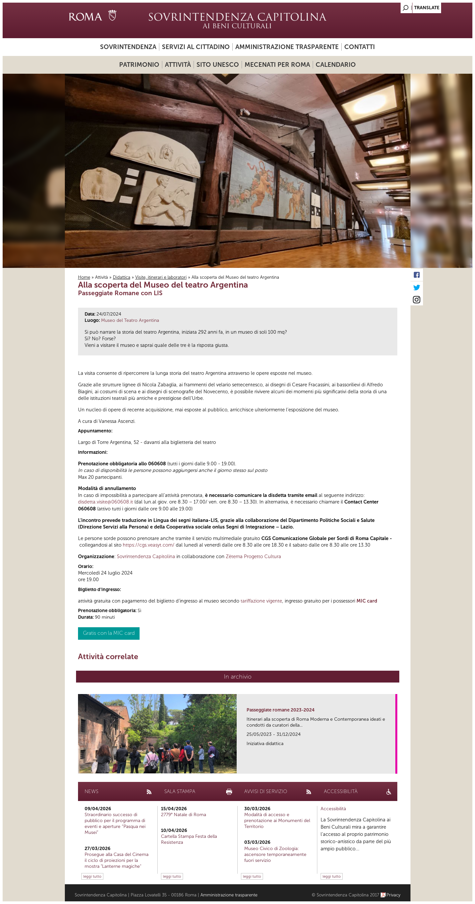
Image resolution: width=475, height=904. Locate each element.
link (392, 766)
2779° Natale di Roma (183, 814)
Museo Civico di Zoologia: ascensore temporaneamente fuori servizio (275, 854)
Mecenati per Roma (277, 64)
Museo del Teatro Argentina (130, 320)
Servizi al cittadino (196, 47)
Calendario (336, 64)
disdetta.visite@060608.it (105, 502)
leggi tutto (92, 876)
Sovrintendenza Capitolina (146, 556)
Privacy (393, 894)
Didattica (121, 277)
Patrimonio (139, 64)
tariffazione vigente (261, 601)
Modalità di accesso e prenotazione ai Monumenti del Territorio (277, 820)
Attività (178, 64)
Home (84, 277)
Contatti (359, 47)
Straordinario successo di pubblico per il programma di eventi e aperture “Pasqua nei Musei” (115, 824)
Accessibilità (333, 809)
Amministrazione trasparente (287, 47)
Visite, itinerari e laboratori (161, 277)
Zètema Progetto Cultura (253, 556)
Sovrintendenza (128, 47)
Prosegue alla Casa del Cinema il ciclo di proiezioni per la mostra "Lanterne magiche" (116, 860)
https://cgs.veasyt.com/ (148, 545)
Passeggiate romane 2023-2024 (281, 710)
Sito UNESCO (218, 64)
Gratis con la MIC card (109, 633)
